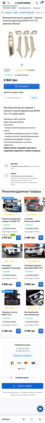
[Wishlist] (19, 199)
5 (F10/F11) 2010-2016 (27, 12)
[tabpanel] (22, 44)
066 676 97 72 (23, 351)
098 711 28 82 (23, 348)
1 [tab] (21, 65)
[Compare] (19, 203)
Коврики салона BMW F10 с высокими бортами (11, 314)
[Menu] (4, 2)
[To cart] (18, 237)
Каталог (9, 12)
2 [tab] (23, 65)
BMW (16, 12)
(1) (26, 70)
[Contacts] (37, 3)
